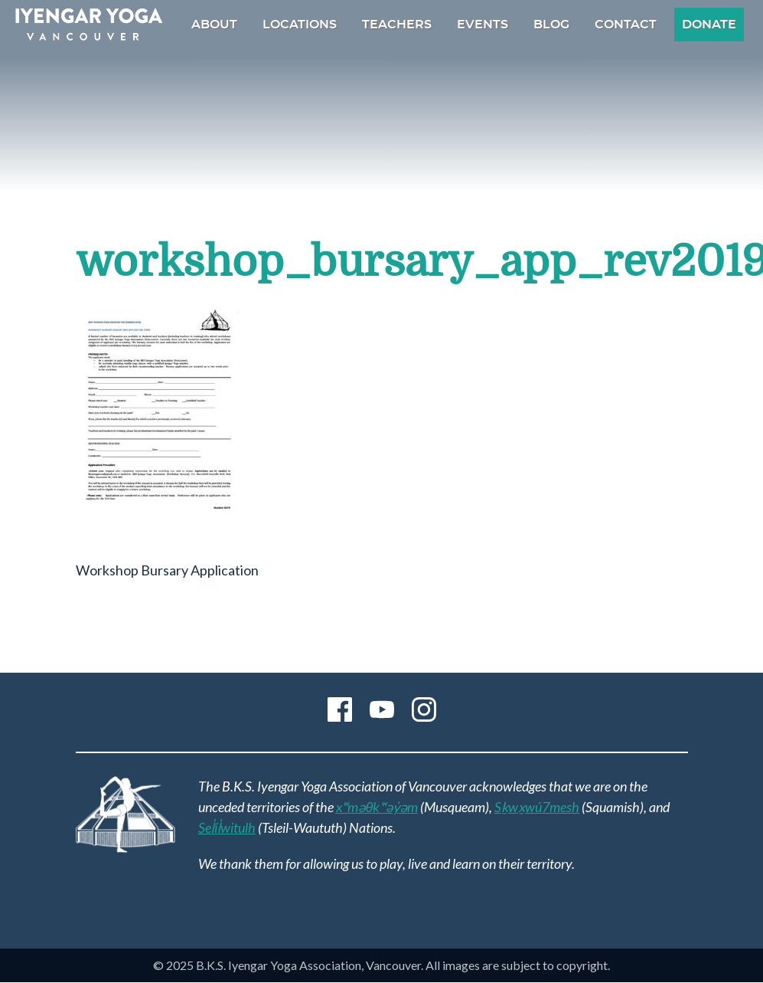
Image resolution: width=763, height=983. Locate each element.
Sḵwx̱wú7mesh (536, 806)
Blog (551, 24)
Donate (709, 24)
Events (482, 24)
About (214, 24)
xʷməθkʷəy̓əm (377, 806)
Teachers (397, 24)
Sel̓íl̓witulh (227, 827)
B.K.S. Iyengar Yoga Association (88, 24)
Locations (299, 24)
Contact (626, 24)
